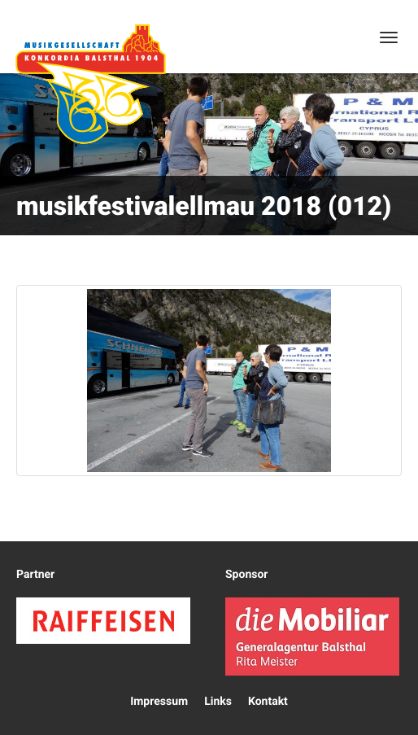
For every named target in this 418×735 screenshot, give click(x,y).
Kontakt (268, 701)
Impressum (159, 701)
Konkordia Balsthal (90, 84)
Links (218, 701)
